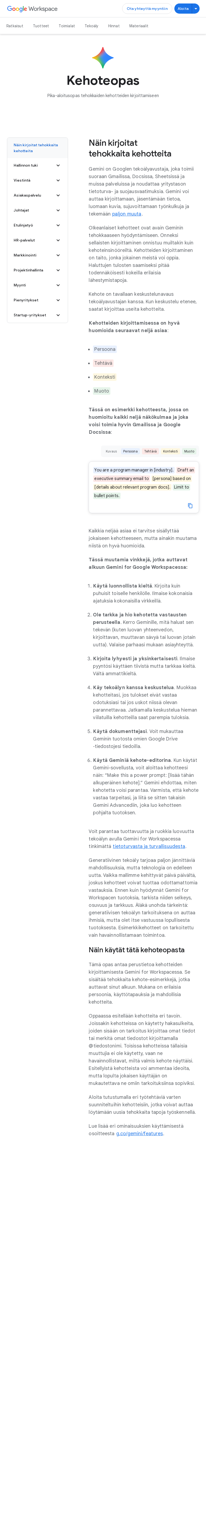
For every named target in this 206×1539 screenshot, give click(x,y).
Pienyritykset (37, 300)
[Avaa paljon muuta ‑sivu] (126, 214)
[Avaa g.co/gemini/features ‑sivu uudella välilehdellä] (139, 1134)
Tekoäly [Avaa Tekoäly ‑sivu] (91, 26)
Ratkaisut (14, 26)
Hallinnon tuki (37, 165)
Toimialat (67, 26)
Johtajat (37, 210)
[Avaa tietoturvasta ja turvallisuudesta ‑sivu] (149, 846)
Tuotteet (41, 26)
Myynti (37, 285)
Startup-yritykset (37, 315)
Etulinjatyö (37, 225)
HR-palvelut (37, 240)
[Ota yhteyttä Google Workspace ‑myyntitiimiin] (147, 8)
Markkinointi (37, 255)
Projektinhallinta (37, 270)
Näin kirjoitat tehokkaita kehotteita (36, 148)
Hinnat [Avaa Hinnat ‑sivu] (114, 26)
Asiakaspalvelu (37, 195)
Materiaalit (138, 26)
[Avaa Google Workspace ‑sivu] (32, 8)
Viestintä (37, 180)
